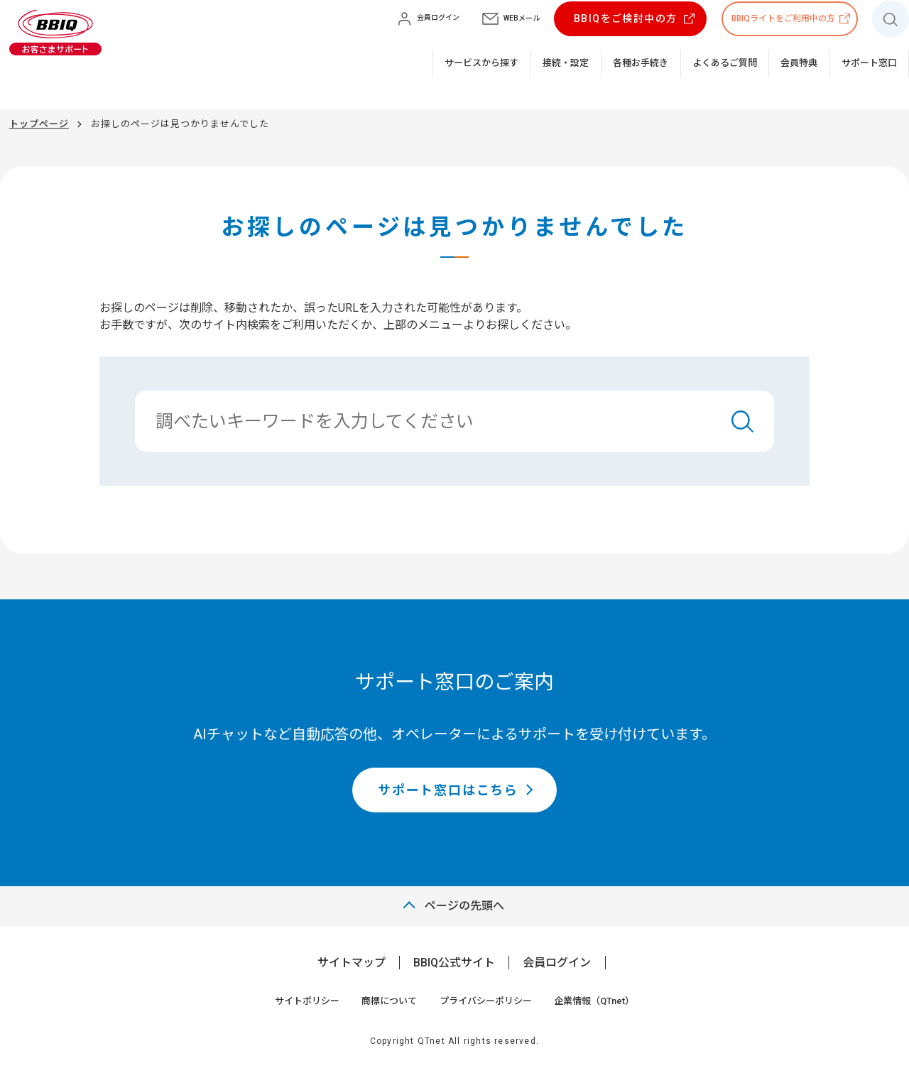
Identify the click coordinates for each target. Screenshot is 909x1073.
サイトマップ (351, 962)
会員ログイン (557, 962)
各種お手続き (640, 63)
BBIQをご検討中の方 (625, 18)
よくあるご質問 (724, 63)
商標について (389, 1001)
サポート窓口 (869, 63)
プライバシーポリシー (486, 1001)
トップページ (39, 124)
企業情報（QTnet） (594, 1001)
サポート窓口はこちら (448, 790)
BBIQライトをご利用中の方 (783, 18)
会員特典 (798, 63)
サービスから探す (481, 63)
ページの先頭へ (464, 906)
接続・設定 (566, 63)
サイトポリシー (307, 1001)
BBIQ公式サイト (454, 962)
